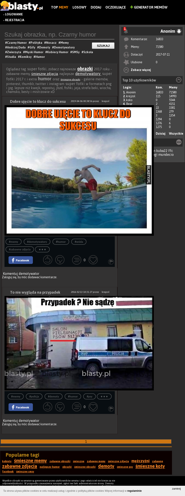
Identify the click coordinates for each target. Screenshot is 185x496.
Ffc (170, 151)
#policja (34, 396)
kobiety (7, 461)
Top (59, 7)
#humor (61, 242)
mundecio (166, 154)
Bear (129, 104)
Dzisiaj (160, 133)
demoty (106, 466)
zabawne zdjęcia (19, 466)
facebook (8, 471)
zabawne (157, 461)
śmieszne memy (30, 460)
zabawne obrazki (60, 461)
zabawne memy (96, 461)
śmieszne (78, 461)
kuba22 (162, 151)
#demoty (53, 396)
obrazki (85, 68)
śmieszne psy (125, 466)
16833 (159, 39)
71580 (159, 47)
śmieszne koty (150, 466)
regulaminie (134, 490)
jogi (154, 154)
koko (129, 100)
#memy (13, 242)
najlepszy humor (50, 466)
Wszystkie (176, 133)
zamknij (176, 488)
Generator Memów (149, 7)
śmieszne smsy (25, 471)
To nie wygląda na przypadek (35, 292)
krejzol (130, 96)
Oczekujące (115, 7)
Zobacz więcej (141, 70)
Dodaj (96, 7)
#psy (89, 396)
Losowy (79, 7)
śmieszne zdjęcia (44, 74)
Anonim (131, 92)
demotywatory (88, 73)
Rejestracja (14, 20)
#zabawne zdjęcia (20, 249)
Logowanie (14, 14)
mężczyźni (140, 461)
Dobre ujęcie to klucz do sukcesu (38, 101)
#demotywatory (37, 242)
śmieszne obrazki (70, 79)
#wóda (79, 242)
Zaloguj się (9, 277)
